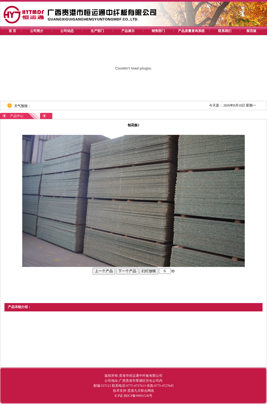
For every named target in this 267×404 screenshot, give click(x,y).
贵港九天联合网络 (140, 391)
